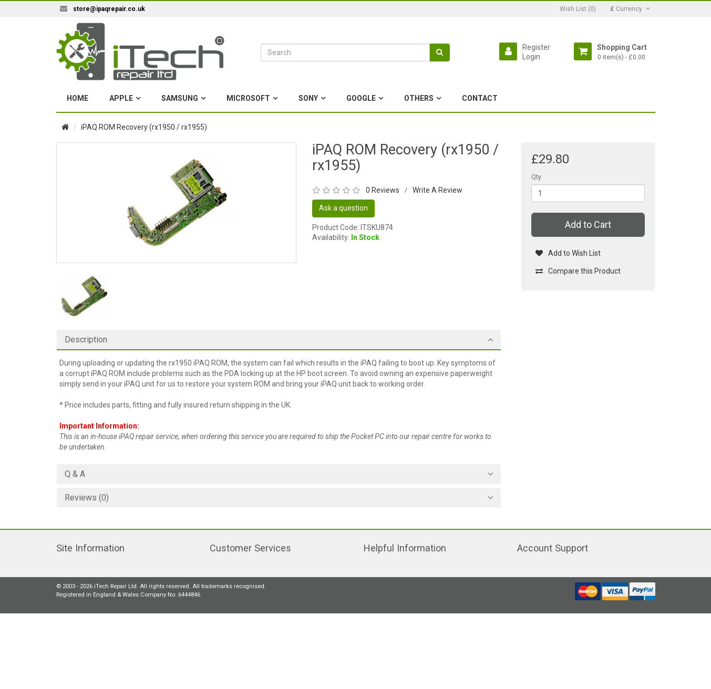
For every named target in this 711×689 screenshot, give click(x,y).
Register (536, 47)
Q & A (75, 474)
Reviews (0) (87, 498)
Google (361, 98)
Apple (121, 98)
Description (86, 339)
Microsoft (248, 98)
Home (77, 98)
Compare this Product (578, 271)
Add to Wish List (568, 253)
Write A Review (437, 190)
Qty (536, 177)
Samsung (179, 98)
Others (419, 98)
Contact (480, 98)
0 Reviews (382, 190)
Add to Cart (588, 224)
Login (531, 57)
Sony (308, 98)
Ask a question (343, 208)
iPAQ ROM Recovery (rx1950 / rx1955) (144, 127)
